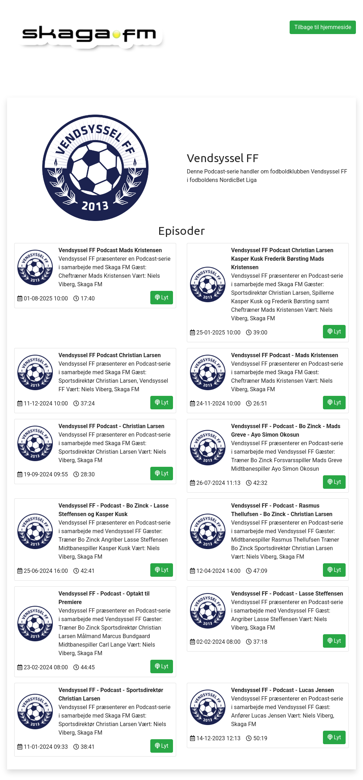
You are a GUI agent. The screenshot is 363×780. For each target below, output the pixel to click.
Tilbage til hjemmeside (322, 27)
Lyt (161, 297)
